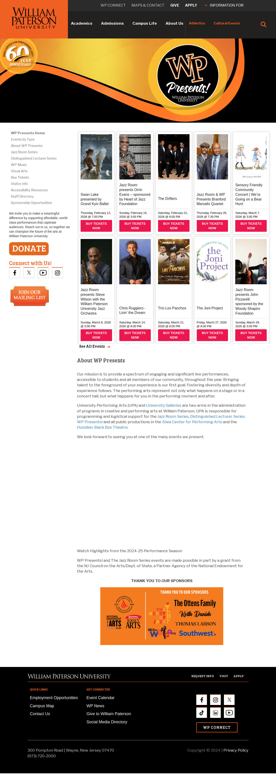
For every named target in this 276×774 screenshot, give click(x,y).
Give (174, 5)
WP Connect (217, 727)
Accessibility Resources (29, 190)
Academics (81, 23)
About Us (174, 23)
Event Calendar (100, 697)
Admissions (112, 23)
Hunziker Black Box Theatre (102, 427)
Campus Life (144, 23)
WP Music (19, 165)
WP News (95, 706)
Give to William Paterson (108, 714)
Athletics (197, 23)
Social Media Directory (106, 722)
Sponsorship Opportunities (31, 203)
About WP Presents (27, 146)
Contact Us (40, 714)
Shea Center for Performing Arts (192, 422)
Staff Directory (22, 196)
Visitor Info (19, 184)
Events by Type (23, 139)
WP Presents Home (28, 133)
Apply (191, 5)
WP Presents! (90, 422)
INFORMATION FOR (224, 5)
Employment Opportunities (54, 697)
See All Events (92, 346)
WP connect (113, 5)
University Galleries (163, 405)
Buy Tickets (20, 177)
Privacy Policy (235, 750)
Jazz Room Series (24, 152)
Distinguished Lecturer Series (34, 158)
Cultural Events (227, 23)
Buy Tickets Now (96, 226)
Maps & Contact (148, 5)
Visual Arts (19, 171)
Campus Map (42, 706)
